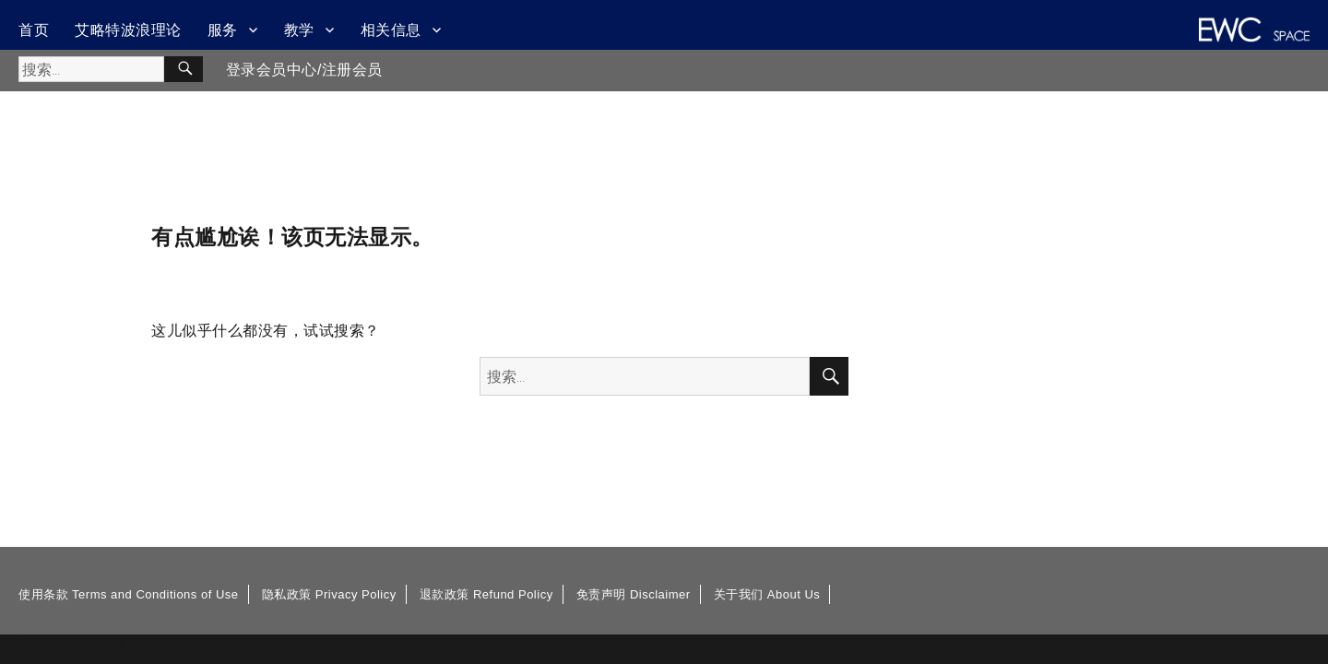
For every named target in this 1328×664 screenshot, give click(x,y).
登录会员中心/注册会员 (304, 69)
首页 (33, 30)
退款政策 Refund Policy (486, 594)
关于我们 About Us (767, 594)
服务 (223, 30)
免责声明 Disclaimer (633, 594)
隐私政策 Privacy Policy (329, 594)
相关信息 (391, 30)
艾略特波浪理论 (128, 30)
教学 (299, 30)
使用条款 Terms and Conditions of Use (128, 594)
